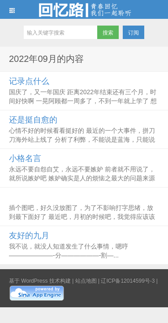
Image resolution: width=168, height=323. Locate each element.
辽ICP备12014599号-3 (128, 281)
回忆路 (84, 9)
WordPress (34, 281)
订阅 (133, 33)
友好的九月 (29, 235)
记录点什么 (29, 81)
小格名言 (25, 158)
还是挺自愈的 (33, 119)
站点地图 (86, 281)
